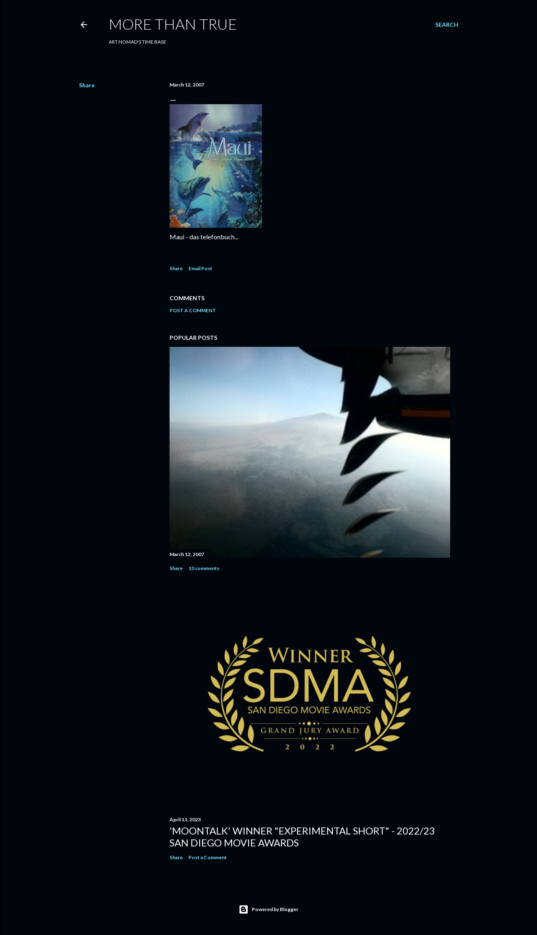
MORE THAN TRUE (173, 24)
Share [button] (87, 85)
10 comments (203, 568)
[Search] (446, 25)
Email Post (200, 268)
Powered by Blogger (268, 909)
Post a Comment (193, 310)
